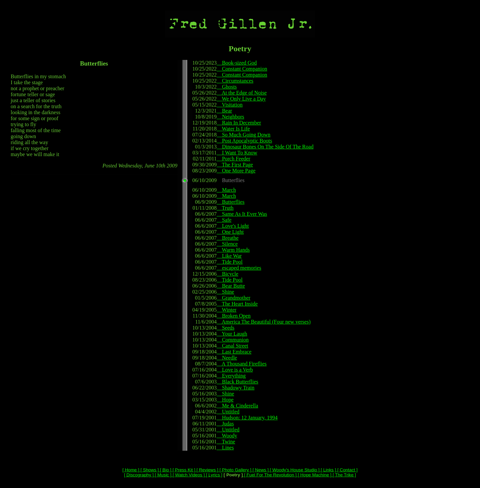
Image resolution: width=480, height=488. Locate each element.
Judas (225, 423)
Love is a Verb (235, 369)
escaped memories (239, 268)
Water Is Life (233, 128)
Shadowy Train (235, 387)
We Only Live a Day (241, 99)
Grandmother (233, 298)
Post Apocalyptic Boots (244, 140)
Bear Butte (231, 286)
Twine (226, 441)
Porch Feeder (233, 158)
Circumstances (235, 81)
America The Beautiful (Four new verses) (264, 322)
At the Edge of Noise (242, 93)
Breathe (228, 238)
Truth (225, 208)
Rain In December (239, 122)
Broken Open (234, 316)
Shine (225, 292)
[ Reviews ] (206, 469)
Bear (224, 111)
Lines (225, 447)
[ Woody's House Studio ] (294, 469)
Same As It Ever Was (242, 214)
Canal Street (232, 346)
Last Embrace (234, 352)
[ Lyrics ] (213, 474)
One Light (230, 232)
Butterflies (231, 202)
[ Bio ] (165, 469)
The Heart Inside (237, 304)
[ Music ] (162, 474)
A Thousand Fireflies (242, 363)
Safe (224, 220)
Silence (227, 244)
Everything (231, 375)
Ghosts (227, 87)
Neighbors (230, 117)
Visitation (230, 105)
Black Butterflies (237, 381)
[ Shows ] (149, 469)
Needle (227, 358)
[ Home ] (130, 469)
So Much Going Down (243, 134)
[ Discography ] (139, 474)
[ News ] (260, 469)
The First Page (235, 164)
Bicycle (227, 274)
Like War (229, 256)
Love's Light (233, 226)
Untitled (228, 411)
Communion (233, 340)
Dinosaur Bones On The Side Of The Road (265, 146)
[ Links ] (328, 469)
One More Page (236, 170)
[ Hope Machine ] (314, 474)
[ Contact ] (346, 469)
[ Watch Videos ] (188, 474)
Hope (225, 399)
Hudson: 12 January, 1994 (247, 417)
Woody (227, 435)
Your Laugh (232, 334)
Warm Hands (233, 250)
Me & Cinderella (237, 405)
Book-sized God (237, 63)
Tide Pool (230, 262)
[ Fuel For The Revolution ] (270, 474)
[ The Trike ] (343, 474)
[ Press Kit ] (183, 469)
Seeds (225, 328)
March (226, 190)
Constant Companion (242, 69)
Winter (227, 310)
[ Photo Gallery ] (234, 469)
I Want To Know (237, 152)
